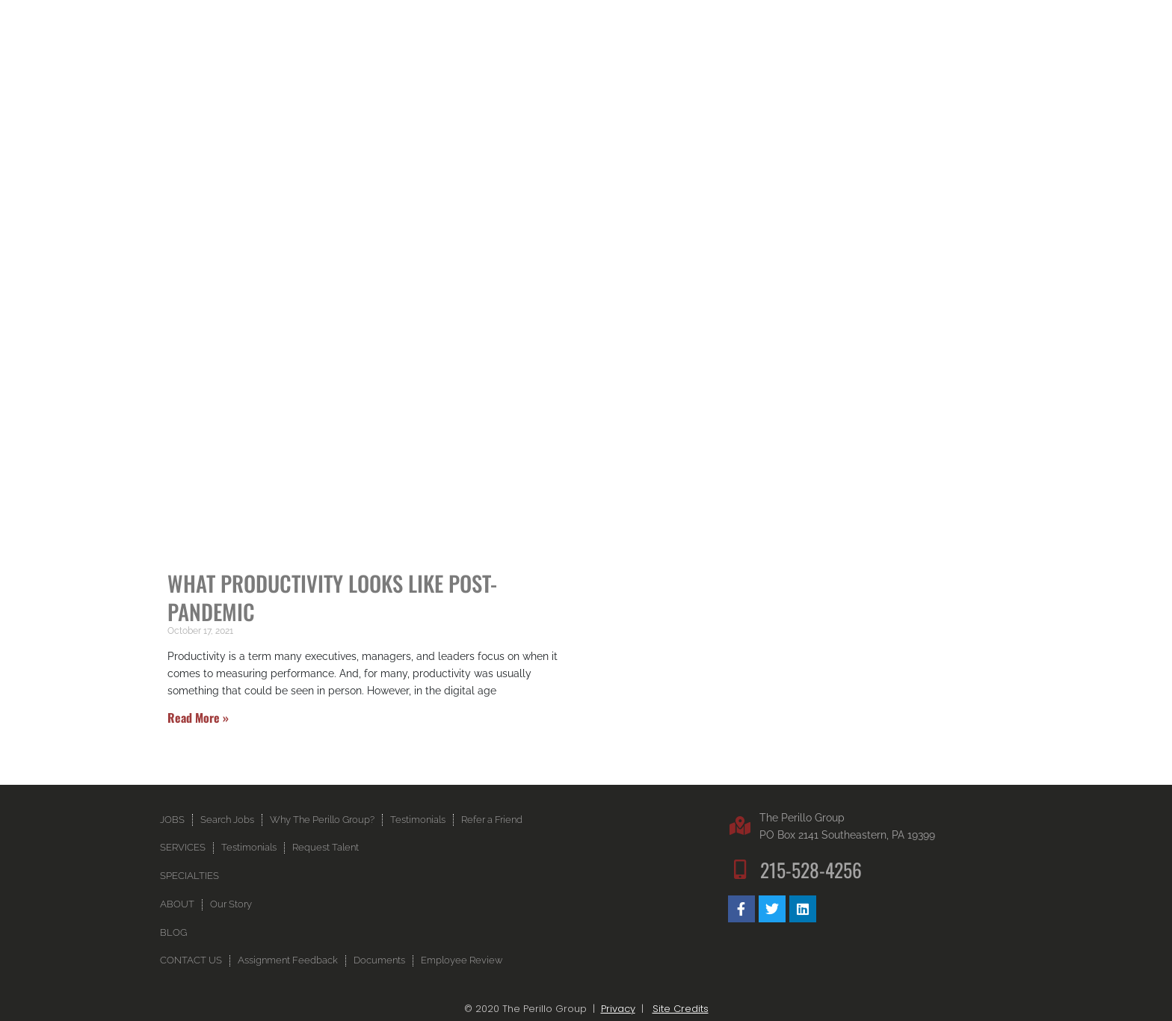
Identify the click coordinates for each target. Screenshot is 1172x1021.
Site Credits (681, 1009)
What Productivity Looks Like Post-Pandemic (332, 596)
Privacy (618, 1009)
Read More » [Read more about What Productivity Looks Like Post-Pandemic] (198, 718)
